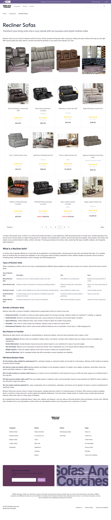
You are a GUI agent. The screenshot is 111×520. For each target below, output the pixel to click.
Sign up (41, 480)
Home (4, 13)
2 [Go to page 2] (46, 227)
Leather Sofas (13, 443)
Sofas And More (39, 432)
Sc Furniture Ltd (39, 435)
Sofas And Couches (9, 508)
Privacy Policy (89, 447)
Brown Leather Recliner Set (68, 155)
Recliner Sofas (13, 432)
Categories (17, 6)
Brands (25, 6)
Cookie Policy (89, 439)
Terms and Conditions (91, 455)
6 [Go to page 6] (64, 227)
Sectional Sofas (13, 435)
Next (102, 227)
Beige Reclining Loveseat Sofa (93, 108)
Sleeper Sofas (13, 439)
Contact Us (88, 435)
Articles (32, 6)
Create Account (95, 1)
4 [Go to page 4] (55, 227)
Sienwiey (37, 451)
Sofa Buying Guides (65, 432)
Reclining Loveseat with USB (68, 108)
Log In (106, 1)
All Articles (63, 435)
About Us (87, 432)
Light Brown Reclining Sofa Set (43, 155)
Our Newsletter (89, 443)
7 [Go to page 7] (68, 227)
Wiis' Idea (37, 443)
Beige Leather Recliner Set (92, 202)
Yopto (36, 439)
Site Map (87, 451)
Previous (9, 227)
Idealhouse (37, 447)
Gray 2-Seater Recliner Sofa (18, 155)
